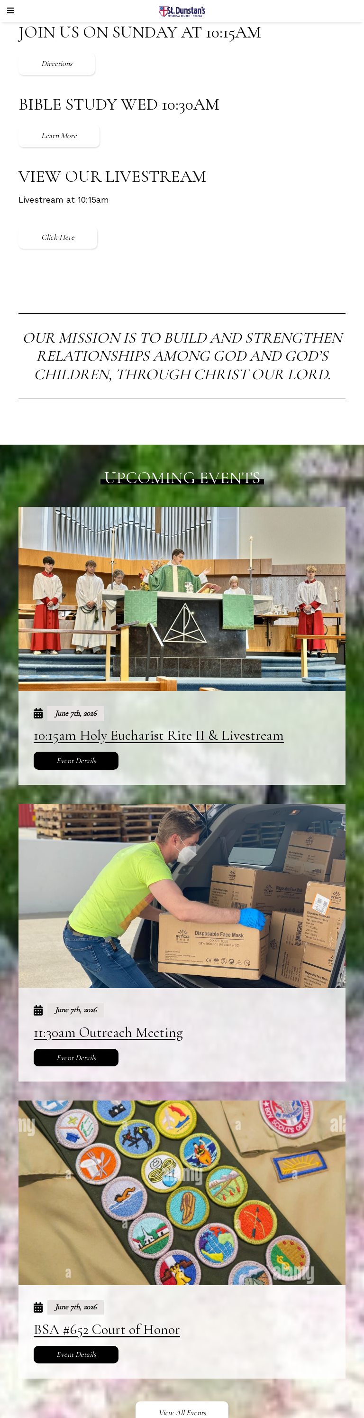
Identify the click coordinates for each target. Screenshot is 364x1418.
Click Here (57, 237)
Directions (56, 63)
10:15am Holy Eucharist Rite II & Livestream (159, 735)
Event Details (76, 760)
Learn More (59, 135)
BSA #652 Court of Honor (107, 1329)
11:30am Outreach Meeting (108, 1032)
